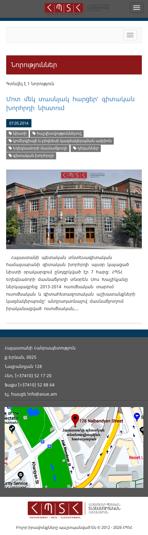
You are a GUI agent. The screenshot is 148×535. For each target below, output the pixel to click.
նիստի (18, 133)
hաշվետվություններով (56, 133)
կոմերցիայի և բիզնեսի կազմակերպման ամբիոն (60, 140)
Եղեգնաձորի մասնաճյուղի (38, 148)
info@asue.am (42, 394)
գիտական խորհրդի (31, 155)
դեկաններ (86, 148)
